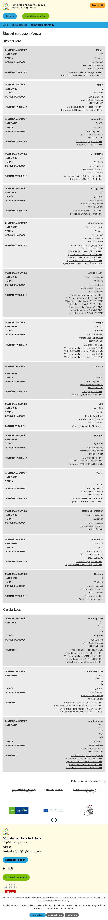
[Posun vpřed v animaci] (56, 820)
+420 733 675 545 (95, 138)
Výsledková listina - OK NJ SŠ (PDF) (85, 251)
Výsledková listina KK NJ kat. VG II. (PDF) (83, 656)
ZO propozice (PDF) (93, 345)
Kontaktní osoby (15, 859)
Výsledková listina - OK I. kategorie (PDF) (83, 176)
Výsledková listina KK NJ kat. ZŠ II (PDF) (83, 653)
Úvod (5, 25)
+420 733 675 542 (95, 422)
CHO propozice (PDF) (92, 391)
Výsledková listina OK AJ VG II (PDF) (85, 307)
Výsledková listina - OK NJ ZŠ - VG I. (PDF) (83, 263)
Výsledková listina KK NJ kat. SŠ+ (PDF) (84, 662)
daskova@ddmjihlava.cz (92, 288)
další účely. (64, 901)
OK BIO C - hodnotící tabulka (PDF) (86, 461)
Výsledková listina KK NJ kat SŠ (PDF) (84, 659)
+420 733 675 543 (95, 68)
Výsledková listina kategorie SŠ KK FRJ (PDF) (81, 709)
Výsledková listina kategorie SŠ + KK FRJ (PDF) (80, 712)
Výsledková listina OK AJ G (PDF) (86, 310)
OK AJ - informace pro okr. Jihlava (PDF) (84, 298)
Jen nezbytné (55, 915)
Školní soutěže (19, 25)
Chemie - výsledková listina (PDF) (86, 394)
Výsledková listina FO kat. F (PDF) (86, 501)
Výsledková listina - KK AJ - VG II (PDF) (84, 761)
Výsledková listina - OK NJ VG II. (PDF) (84, 257)
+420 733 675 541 (95, 241)
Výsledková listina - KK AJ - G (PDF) (85, 764)
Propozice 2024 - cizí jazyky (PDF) (87, 245)
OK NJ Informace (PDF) (92, 248)
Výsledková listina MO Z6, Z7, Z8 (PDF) (83, 564)
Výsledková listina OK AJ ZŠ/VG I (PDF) (84, 301)
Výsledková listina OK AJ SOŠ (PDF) (86, 313)
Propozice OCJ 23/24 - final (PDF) (86, 179)
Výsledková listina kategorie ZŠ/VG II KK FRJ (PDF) (78, 705)
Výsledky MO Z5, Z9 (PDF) (89, 144)
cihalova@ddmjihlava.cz (92, 65)
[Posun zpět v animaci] (52, 820)
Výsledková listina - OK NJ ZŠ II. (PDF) (84, 260)
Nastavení (72, 915)
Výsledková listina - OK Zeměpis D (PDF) (83, 357)
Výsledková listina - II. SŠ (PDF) (87, 210)
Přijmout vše (37, 915)
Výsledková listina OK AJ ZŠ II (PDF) (85, 304)
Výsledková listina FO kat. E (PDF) (87, 498)
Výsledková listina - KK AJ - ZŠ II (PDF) (84, 758)
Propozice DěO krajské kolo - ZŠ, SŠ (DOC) (81, 75)
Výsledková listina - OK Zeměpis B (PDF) (83, 351)
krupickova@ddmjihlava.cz (91, 419)
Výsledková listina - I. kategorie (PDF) (84, 72)
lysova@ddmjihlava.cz (93, 238)
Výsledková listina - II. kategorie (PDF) (84, 107)
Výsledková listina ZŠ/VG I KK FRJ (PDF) (83, 702)
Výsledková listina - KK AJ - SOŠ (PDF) (84, 767)
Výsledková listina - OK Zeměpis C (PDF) (83, 354)
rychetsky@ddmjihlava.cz (91, 134)
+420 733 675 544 (95, 291)
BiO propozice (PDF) (92, 458)
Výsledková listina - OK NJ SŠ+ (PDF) (85, 254)
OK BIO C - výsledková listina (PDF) (86, 464)
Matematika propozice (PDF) (89, 141)
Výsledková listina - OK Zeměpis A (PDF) (83, 348)
